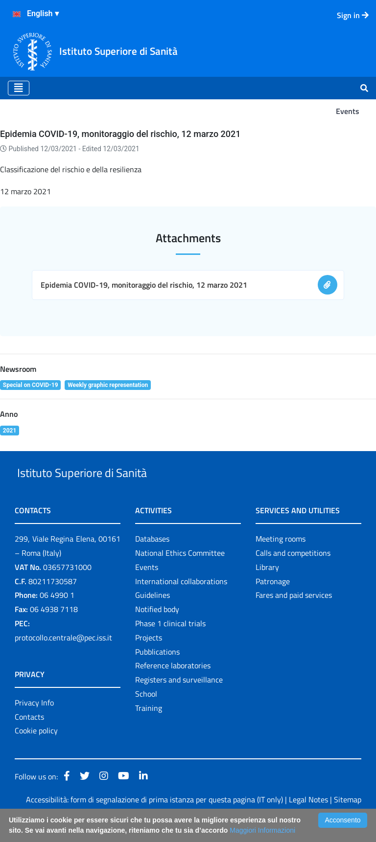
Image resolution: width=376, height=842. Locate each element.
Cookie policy (36, 753)
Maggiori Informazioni (262, 830)
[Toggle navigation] (18, 88)
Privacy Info (34, 725)
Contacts (29, 739)
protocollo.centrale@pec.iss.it (63, 660)
